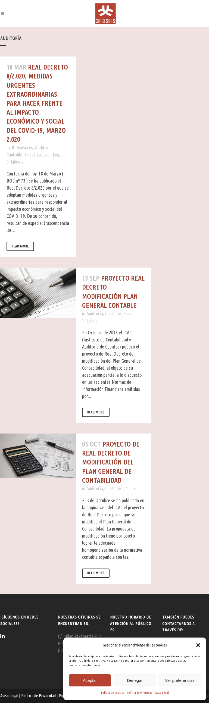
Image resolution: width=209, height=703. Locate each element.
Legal (58, 154)
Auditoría (43, 147)
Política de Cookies (112, 692)
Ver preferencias (180, 680)
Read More (20, 246)
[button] (198, 645)
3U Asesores (22, 147)
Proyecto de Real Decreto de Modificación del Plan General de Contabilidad (110, 462)
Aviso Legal (162, 692)
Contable (14, 154)
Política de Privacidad (139, 692)
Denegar (135, 680)
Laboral (44, 154)
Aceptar (90, 680)
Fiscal (29, 154)
